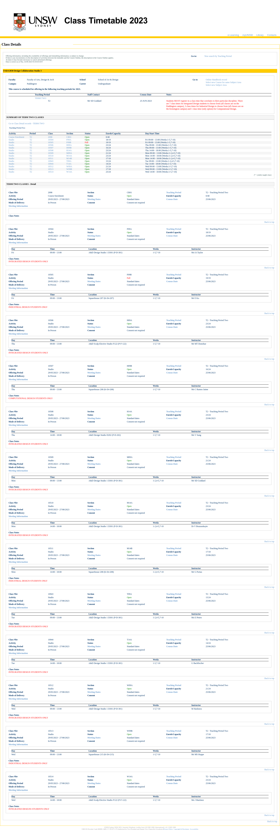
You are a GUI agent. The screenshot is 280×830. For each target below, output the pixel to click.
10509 (50, 153)
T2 (31, 137)
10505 (50, 142)
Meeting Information (18, 206)
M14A (69, 156)
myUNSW (247, 35)
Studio (11, 139)
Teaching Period (173, 192)
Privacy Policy (168, 829)
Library (260, 35)
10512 (50, 166)
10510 (50, 156)
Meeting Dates (94, 199)
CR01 (68, 137)
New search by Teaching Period (218, 56)
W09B (69, 169)
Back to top (269, 222)
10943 (50, 161)
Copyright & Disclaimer (181, 829)
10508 (50, 150)
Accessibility (194, 829)
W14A (69, 172)
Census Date (172, 199)
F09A (68, 139)
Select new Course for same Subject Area (223, 82)
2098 (50, 137)
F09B (68, 142)
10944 (50, 164)
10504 (50, 139)
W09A (69, 166)
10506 (50, 145)
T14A (68, 164)
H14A (69, 150)
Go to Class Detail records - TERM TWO (26, 123)
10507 (50, 148)
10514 (50, 172)
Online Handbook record (216, 79)
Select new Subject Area (216, 85)
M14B (69, 158)
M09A (69, 153)
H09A (69, 145)
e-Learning (233, 35)
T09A (68, 161)
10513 (50, 169)
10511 (50, 158)
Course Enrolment (16, 137)
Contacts (271, 35)
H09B (69, 148)
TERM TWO (40, 98)
